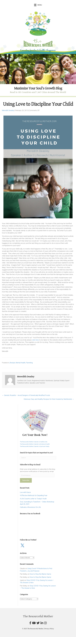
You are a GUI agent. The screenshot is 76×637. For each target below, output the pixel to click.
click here (35, 340)
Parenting (29, 363)
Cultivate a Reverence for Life (30, 507)
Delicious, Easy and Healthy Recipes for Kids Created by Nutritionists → (49, 399)
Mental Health (20, 363)
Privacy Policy (49, 628)
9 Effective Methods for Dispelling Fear (33, 495)
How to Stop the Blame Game (40, 574)
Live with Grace (25, 492)
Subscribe (25, 480)
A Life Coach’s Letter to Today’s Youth (33, 499)
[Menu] (38, 5)
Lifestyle (12, 363)
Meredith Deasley (8, 110)
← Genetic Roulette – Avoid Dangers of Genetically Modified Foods (26, 395)
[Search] (38, 457)
